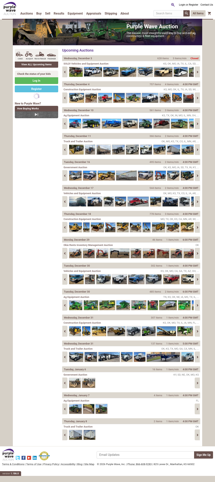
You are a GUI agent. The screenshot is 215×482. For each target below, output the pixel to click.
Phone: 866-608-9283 (141, 468)
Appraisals (106, 13)
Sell (60, 13)
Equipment (88, 13)
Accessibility (81, 468)
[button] (196, 15)
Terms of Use (46, 468)
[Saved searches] (160, 5)
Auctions (39, 13)
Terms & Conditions (26, 468)
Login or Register (175, 4)
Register (36, 93)
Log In (36, 85)
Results (71, 13)
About (37, 18)
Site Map (20, 472)
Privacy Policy (64, 468)
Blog (92, 468)
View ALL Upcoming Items (36, 68)
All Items (185, 15)
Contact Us (194, 4)
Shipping (123, 13)
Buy (51, 13)
